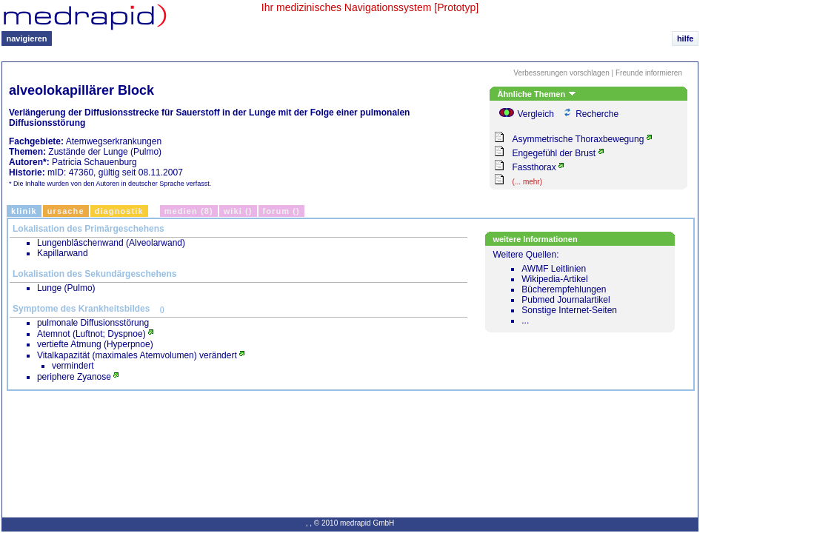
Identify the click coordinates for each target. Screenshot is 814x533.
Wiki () (238, 211)
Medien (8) (188, 211)
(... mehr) (527, 182)
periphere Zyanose (74, 377)
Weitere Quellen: (582, 287)
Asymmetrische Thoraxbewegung (578, 139)
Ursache (65, 211)
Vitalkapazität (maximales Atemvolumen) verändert (137, 355)
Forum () (281, 211)
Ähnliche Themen (536, 94)
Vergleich (535, 114)
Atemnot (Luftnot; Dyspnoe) (91, 334)
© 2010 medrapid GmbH (354, 523)
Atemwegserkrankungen (113, 141)
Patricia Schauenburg (94, 162)
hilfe (685, 38)
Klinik (24, 211)
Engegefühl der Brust (554, 153)
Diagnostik (119, 211)
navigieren (27, 38)
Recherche (597, 114)
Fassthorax (534, 167)
